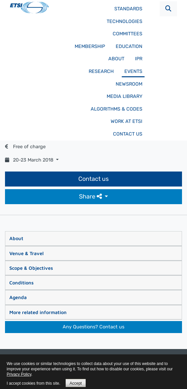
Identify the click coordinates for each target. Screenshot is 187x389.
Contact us (127, 134)
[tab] (93, 238)
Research (101, 71)
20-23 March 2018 (30, 160)
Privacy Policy (19, 374)
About (116, 59)
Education (129, 46)
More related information (38, 312)
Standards (128, 9)
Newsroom (129, 84)
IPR (138, 59)
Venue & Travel (26, 253)
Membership (90, 46)
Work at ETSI (126, 121)
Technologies (124, 21)
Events (133, 71)
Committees (127, 34)
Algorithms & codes (116, 109)
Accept (76, 383)
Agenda (18, 297)
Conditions (21, 282)
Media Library (124, 96)
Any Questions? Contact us (93, 327)
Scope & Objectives (31, 268)
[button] (168, 8)
